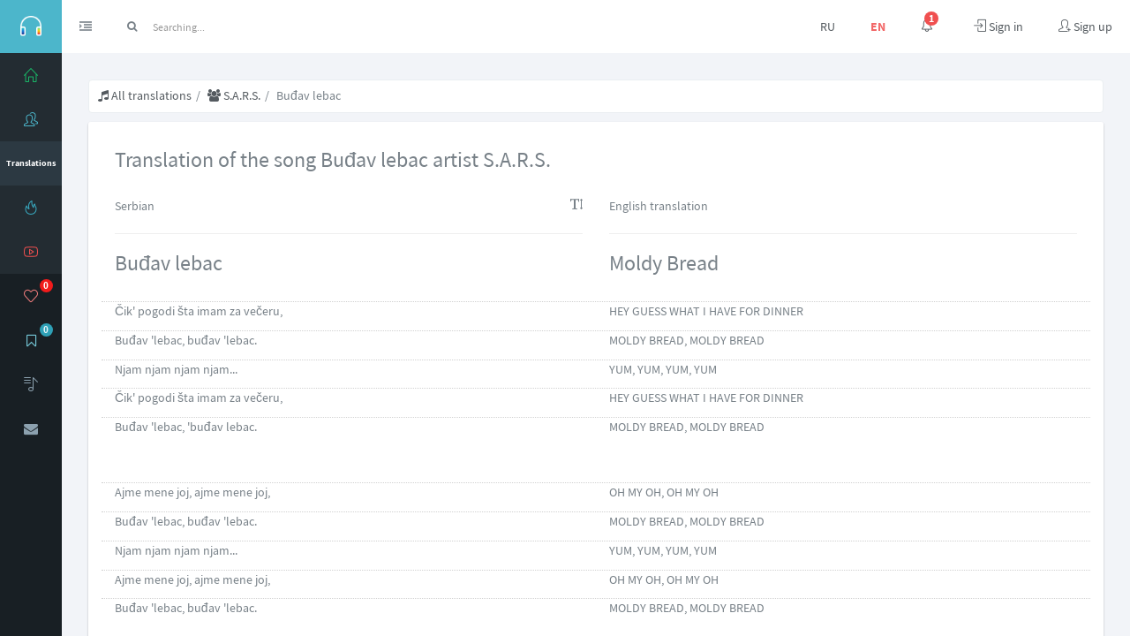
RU (827, 26)
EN (877, 26)
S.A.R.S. (233, 95)
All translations (145, 95)
